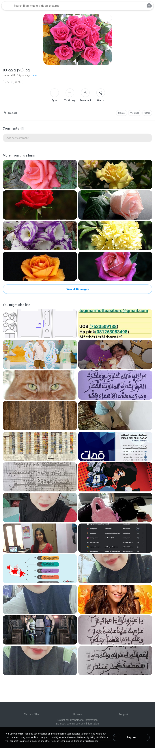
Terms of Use (32, 714)
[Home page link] (7, 6)
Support (123, 714)
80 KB (18, 82)
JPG (7, 82)
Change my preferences (86, 741)
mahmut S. (9, 75)
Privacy (77, 714)
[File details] (40, 174)
